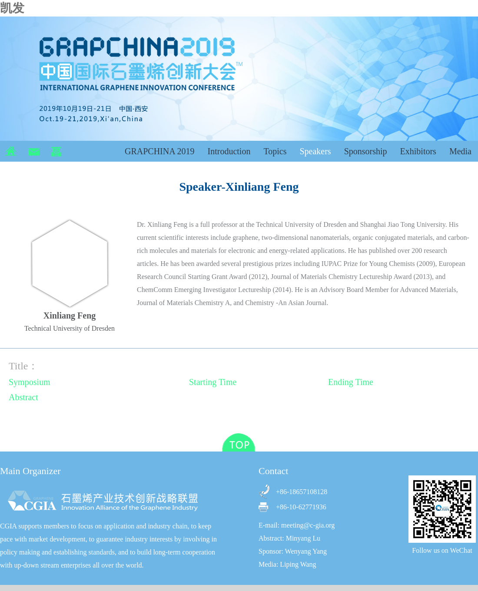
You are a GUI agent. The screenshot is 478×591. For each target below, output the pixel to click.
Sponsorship (365, 151)
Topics (274, 151)
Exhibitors (418, 151)
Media (460, 151)
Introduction (229, 151)
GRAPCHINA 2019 (160, 151)
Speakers (315, 151)
